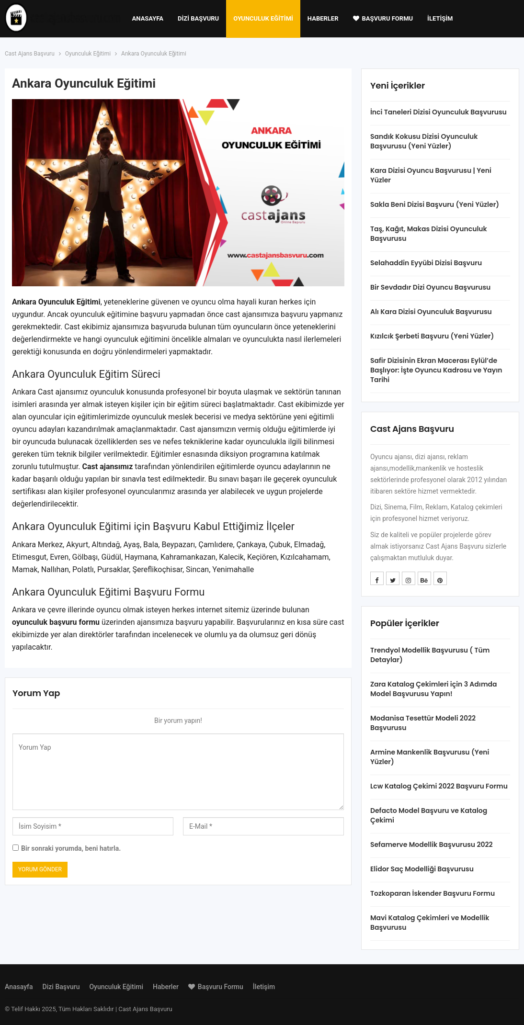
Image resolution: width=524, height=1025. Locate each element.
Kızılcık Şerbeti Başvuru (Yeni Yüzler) (432, 336)
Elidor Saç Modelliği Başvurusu (422, 869)
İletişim (440, 18)
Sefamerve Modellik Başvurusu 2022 (431, 844)
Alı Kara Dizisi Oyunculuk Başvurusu (431, 311)
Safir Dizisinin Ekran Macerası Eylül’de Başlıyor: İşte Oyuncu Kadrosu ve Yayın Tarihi (436, 370)
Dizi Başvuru (198, 18)
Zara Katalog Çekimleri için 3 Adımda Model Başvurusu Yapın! (433, 688)
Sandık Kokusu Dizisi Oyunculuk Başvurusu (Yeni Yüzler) (424, 141)
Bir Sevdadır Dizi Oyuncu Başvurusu (430, 287)
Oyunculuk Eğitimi (263, 18)
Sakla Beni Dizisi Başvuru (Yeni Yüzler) (434, 204)
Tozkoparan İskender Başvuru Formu (432, 893)
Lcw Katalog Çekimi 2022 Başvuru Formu (439, 786)
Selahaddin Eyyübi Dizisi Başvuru (426, 263)
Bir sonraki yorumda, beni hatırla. (71, 848)
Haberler (323, 18)
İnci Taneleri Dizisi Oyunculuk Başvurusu (438, 112)
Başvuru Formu (383, 18)
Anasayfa (147, 18)
